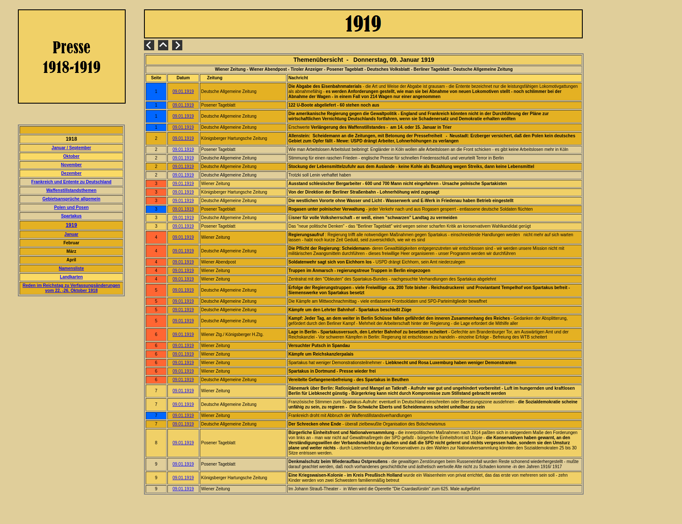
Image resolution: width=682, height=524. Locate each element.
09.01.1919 (183, 91)
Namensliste (71, 268)
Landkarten (71, 277)
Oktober (71, 156)
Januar (71, 234)
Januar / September (71, 147)
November (71, 164)
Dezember (71, 173)
